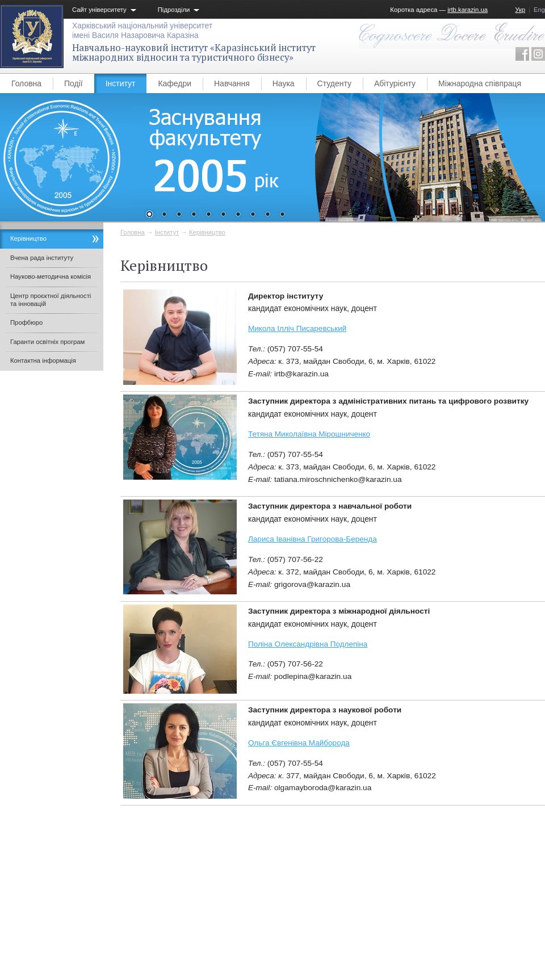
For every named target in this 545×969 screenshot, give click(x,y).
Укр (520, 9)
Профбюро (26, 322)
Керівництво (207, 232)
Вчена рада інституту (41, 257)
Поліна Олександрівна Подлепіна (307, 644)
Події (73, 83)
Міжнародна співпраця (479, 83)
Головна (26, 83)
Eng (539, 9)
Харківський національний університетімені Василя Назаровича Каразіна (142, 30)
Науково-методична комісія (50, 276)
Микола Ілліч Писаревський (297, 328)
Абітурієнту (395, 83)
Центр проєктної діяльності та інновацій (50, 299)
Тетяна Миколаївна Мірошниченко (309, 434)
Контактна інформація (43, 360)
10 (282, 215)
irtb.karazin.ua (467, 9)
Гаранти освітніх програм (47, 341)
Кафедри (174, 83)
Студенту (334, 83)
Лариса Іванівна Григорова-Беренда (312, 539)
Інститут (121, 83)
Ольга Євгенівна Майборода (299, 743)
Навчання (232, 83)
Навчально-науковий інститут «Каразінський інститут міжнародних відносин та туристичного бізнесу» (194, 52)
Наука (283, 83)
